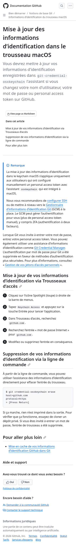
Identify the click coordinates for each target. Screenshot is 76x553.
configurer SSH (57, 201)
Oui (10, 482)
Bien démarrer (17, 13)
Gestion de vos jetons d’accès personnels (32, 265)
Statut (63, 536)
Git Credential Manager (49, 248)
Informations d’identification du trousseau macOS (38, 17)
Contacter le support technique (23, 510)
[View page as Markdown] (21, 113)
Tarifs (6, 539)
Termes (33, 536)
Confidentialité (48, 536)
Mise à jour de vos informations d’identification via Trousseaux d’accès (35, 280)
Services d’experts (22, 539)
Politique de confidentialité (16, 488)
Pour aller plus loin (24, 437)
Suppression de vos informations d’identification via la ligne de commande (37, 359)
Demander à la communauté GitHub (26, 505)
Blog (38, 539)
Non (25, 482)
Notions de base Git (40, 13)
